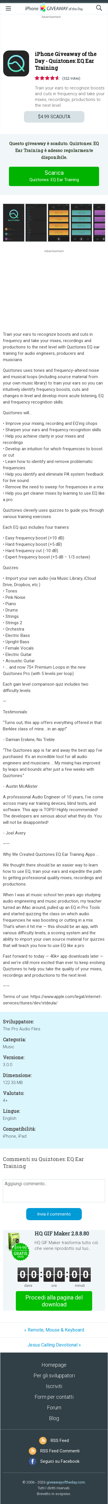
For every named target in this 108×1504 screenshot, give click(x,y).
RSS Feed (60, 1440)
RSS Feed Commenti (59, 1451)
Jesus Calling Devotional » (54, 1345)
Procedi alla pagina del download (54, 1301)
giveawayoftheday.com (65, 1482)
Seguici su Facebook (59, 1461)
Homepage (54, 1365)
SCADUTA (54, 116)
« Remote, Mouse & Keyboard (54, 1330)
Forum (54, 1407)
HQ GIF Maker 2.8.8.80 (62, 1233)
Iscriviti (54, 1386)
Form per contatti (54, 1397)
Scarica (54, 176)
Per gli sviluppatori (54, 1375)
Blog (54, 1418)
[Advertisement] (54, 33)
